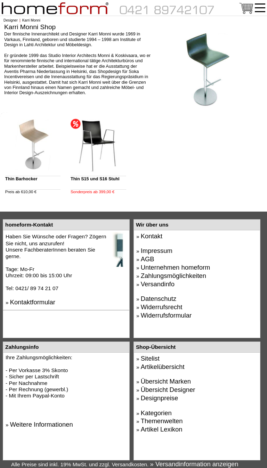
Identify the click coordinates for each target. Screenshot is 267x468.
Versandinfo (158, 284)
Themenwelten (162, 421)
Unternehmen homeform (175, 267)
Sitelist (150, 358)
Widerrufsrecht (162, 307)
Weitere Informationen (41, 424)
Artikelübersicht (163, 366)
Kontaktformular (32, 302)
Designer (10, 20)
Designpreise (159, 398)
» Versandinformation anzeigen (194, 464)
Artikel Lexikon (162, 429)
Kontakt (151, 236)
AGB (147, 259)
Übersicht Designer (168, 389)
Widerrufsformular (166, 315)
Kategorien (156, 413)
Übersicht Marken (166, 381)
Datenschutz (158, 298)
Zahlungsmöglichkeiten (173, 275)
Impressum (156, 250)
